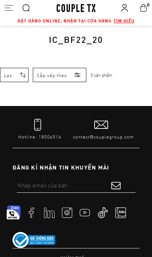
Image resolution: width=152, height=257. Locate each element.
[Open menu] (8, 7)
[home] (76, 7)
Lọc (8, 75)
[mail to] (103, 129)
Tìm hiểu (124, 21)
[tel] (39, 129)
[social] (31, 212)
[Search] (26, 7)
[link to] (33, 240)
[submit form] (116, 185)
